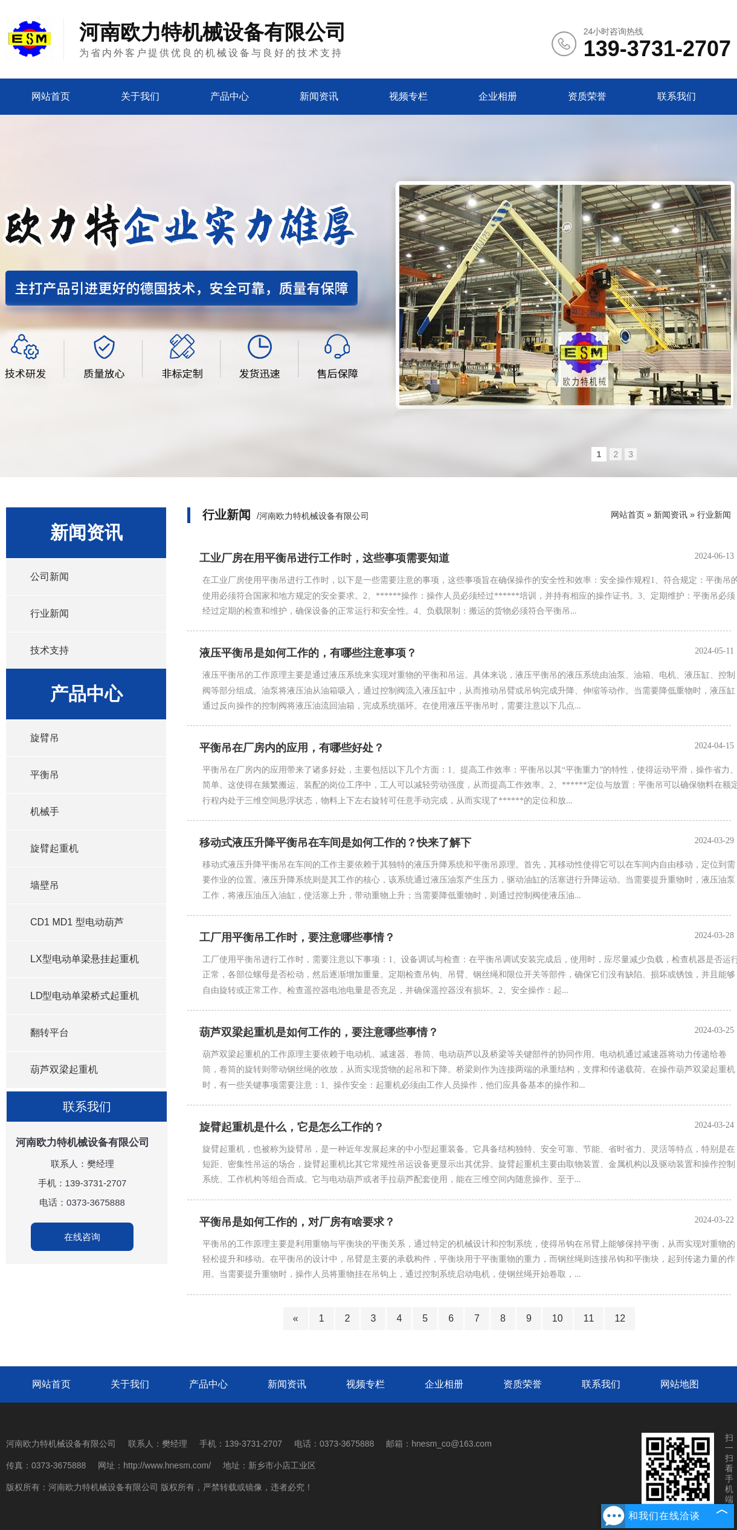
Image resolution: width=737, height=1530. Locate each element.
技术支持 (49, 650)
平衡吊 (44, 775)
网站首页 (50, 96)
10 (557, 1318)
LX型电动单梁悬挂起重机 (84, 959)
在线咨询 (82, 1237)
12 (619, 1318)
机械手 (44, 811)
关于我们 (140, 96)
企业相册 (497, 96)
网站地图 (679, 1384)
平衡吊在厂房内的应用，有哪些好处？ (291, 748)
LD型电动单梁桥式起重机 (84, 996)
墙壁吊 (44, 885)
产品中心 (229, 96)
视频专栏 (408, 96)
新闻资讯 (319, 96)
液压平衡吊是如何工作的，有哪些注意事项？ (308, 653)
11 (589, 1318)
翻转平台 (49, 1032)
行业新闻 (49, 613)
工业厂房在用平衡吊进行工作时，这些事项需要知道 (324, 558)
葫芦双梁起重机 (64, 1069)
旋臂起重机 (54, 848)
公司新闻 (49, 576)
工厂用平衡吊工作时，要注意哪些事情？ (297, 937)
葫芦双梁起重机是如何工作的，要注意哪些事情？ (319, 1032)
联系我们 (676, 96)
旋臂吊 (44, 738)
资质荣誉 (587, 96)
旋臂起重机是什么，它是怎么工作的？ (291, 1127)
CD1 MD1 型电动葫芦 (77, 922)
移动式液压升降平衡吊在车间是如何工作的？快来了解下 (335, 843)
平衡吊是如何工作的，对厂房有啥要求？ (297, 1222)
